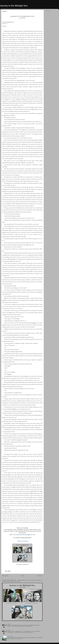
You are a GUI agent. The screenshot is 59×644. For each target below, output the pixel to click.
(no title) (8, 630)
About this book (10, 636)
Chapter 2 (9, 624)
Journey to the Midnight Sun (14, 5)
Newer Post (5, 575)
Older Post (40, 575)
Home (22, 575)
